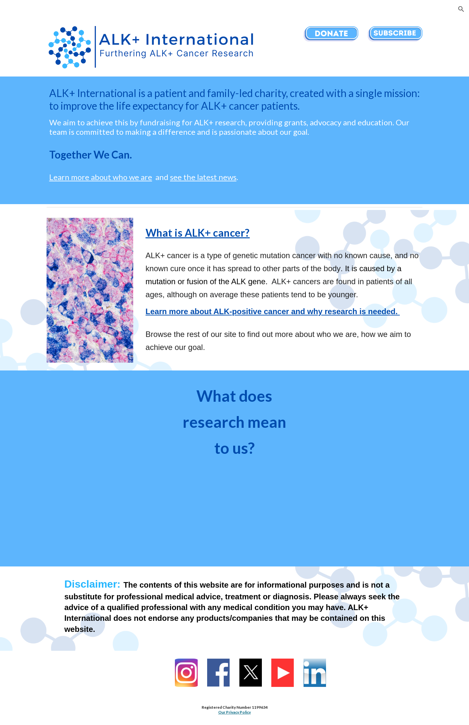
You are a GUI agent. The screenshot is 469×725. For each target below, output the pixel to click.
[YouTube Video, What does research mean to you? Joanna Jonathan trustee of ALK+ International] (363, 423)
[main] (234, 140)
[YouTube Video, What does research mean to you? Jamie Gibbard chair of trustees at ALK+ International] (106, 423)
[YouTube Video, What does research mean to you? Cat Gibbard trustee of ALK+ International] (234, 515)
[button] (461, 9)
